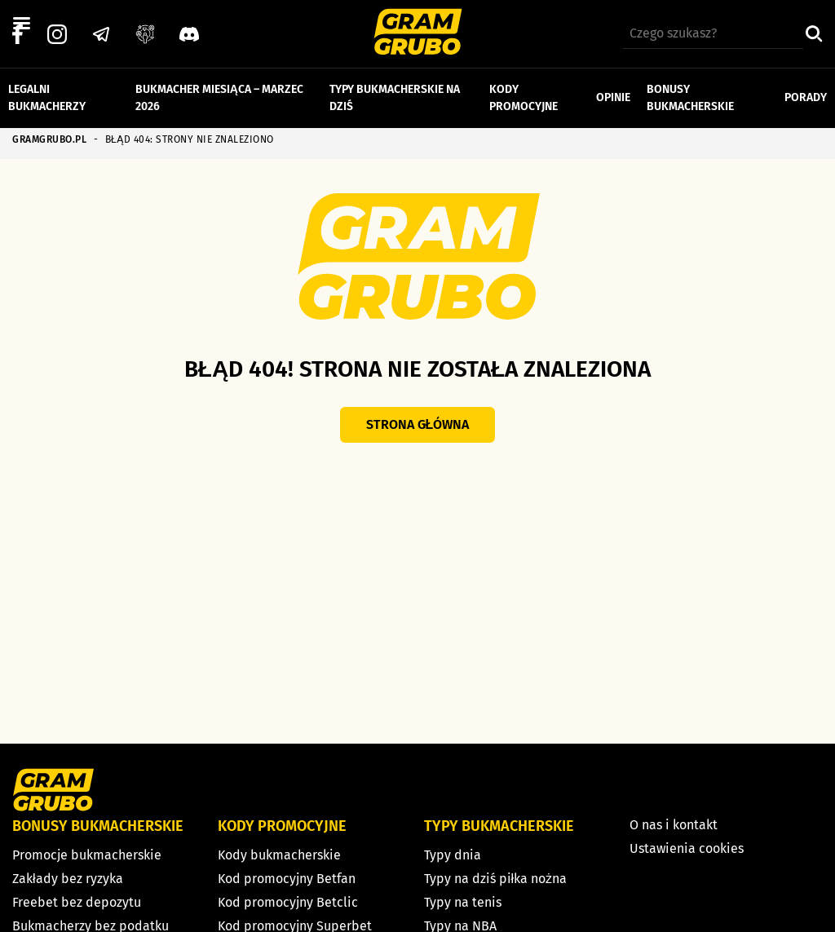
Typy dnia (452, 855)
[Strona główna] (417, 34)
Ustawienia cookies (687, 848)
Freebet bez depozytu (76, 902)
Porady (805, 97)
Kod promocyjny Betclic (288, 902)
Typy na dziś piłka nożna (496, 878)
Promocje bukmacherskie (86, 855)
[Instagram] (57, 33)
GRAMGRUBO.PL (49, 139)
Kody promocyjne (523, 96)
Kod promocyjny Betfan (287, 878)
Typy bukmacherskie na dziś (394, 96)
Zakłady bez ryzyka (67, 878)
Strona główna (418, 424)
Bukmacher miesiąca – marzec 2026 (219, 96)
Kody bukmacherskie (279, 855)
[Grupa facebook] (145, 33)
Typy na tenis (462, 902)
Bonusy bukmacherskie (690, 96)
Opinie (613, 97)
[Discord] (189, 33)
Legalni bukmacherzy (47, 96)
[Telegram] (101, 33)
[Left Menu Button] (21, 23)
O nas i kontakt (674, 825)
